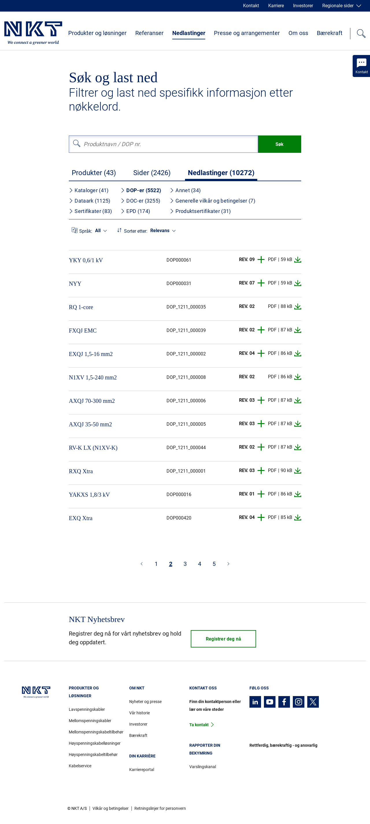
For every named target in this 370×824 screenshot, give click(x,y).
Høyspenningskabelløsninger (94, 743)
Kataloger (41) (88, 190)
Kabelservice (80, 766)
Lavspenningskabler (87, 709)
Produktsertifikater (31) (200, 211)
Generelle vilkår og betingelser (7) (212, 201)
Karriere (276, 5)
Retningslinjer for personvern (160, 808)
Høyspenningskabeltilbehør (93, 754)
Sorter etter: (135, 231)
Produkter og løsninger (97, 33)
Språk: (85, 231)
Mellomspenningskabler (90, 720)
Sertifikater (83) (90, 211)
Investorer (303, 5)
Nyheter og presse (145, 701)
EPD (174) (135, 211)
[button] (261, 259)
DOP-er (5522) (141, 190)
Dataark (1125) (89, 201)
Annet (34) (185, 190)
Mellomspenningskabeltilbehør (94, 732)
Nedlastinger (188, 33)
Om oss (298, 33)
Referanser (149, 33)
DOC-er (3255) (140, 201)
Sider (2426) (152, 173)
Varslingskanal (202, 766)
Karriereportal (141, 769)
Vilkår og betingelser (110, 808)
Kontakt (251, 5)
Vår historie (139, 713)
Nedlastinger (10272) (221, 173)
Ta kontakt (199, 724)
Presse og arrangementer (247, 33)
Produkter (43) (94, 173)
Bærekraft (330, 33)
